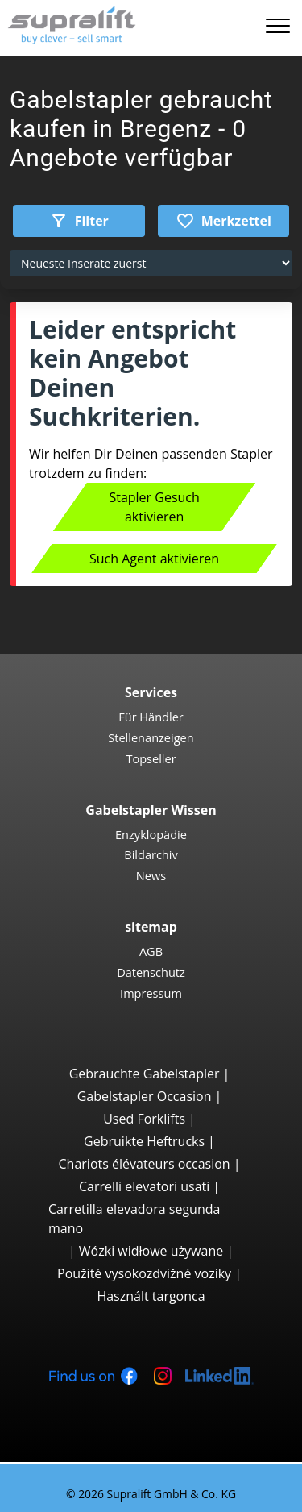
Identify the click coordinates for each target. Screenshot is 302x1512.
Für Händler (151, 716)
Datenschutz (151, 972)
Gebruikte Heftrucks (144, 1141)
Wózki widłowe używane (151, 1251)
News (151, 875)
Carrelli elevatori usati (144, 1186)
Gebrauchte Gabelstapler (144, 1073)
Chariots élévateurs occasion (144, 1164)
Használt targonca (151, 1296)
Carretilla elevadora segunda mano (134, 1218)
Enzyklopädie (151, 834)
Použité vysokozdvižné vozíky (144, 1273)
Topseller (151, 758)
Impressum (151, 993)
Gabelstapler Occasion (144, 1096)
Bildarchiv (151, 854)
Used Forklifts (144, 1119)
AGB (151, 951)
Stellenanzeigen (150, 737)
